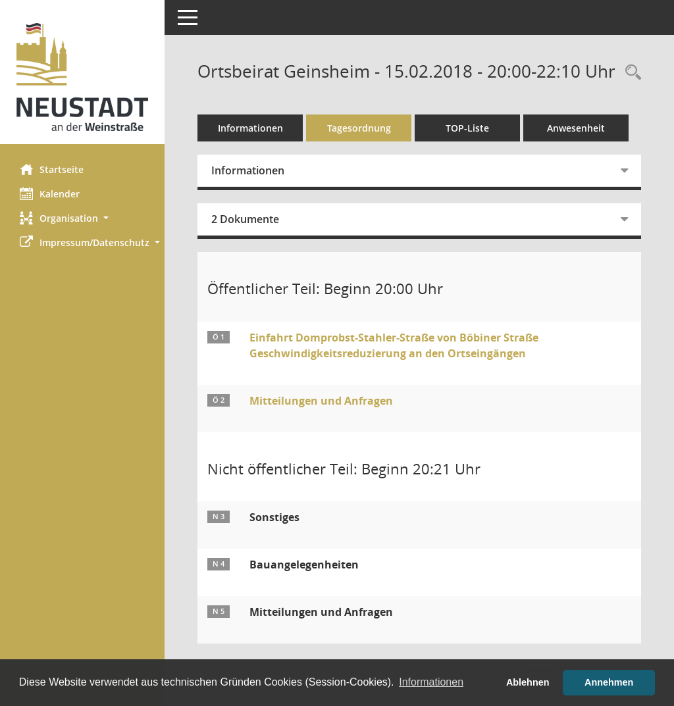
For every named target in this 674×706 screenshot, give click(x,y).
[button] (82, 218)
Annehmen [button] (608, 682)
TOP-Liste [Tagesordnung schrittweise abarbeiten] (467, 128)
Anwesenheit (576, 128)
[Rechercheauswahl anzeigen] (630, 73)
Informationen (250, 128)
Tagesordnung (359, 128)
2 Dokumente (245, 219)
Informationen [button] (431, 682)
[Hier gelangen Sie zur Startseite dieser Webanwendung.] (82, 77)
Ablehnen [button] (528, 682)
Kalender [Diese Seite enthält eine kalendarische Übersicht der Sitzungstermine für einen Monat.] (50, 193)
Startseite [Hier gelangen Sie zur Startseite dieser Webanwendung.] (52, 169)
